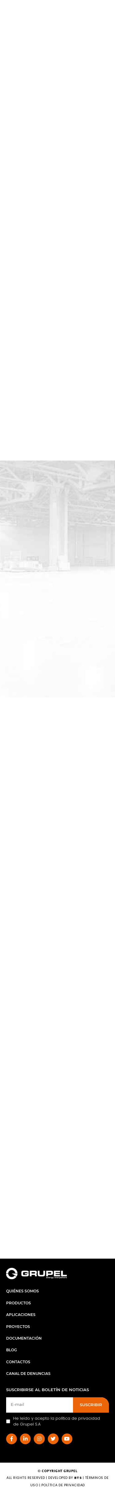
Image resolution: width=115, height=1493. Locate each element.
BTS (78, 1477)
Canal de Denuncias (28, 1373)
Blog (11, 1350)
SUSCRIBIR (91, 1404)
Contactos (18, 1362)
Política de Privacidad (63, 1485)
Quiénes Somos (22, 1291)
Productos (18, 1303)
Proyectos (18, 1326)
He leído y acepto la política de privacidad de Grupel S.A (53, 1421)
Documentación (24, 1338)
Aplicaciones (21, 1314)
